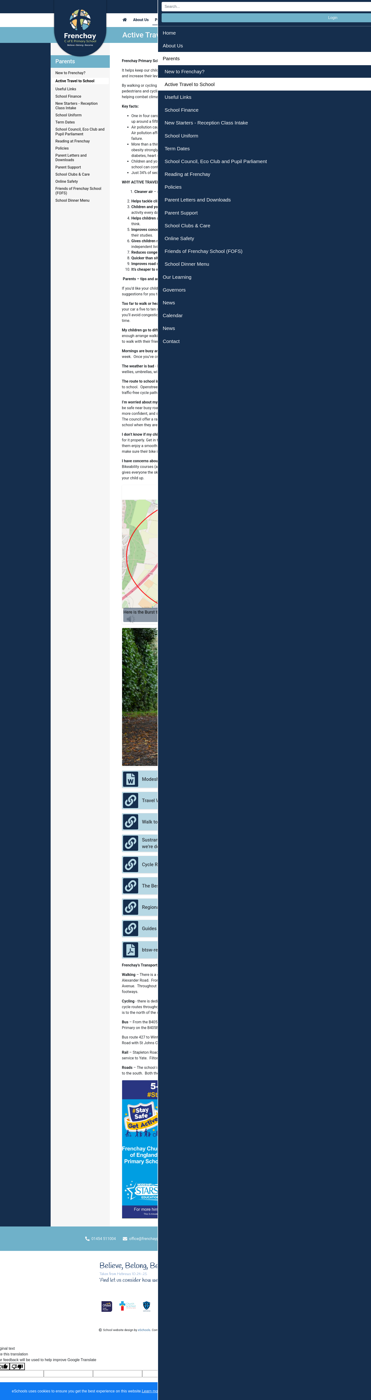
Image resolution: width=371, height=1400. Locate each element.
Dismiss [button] (275, 1391)
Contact (271, 20)
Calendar (235, 20)
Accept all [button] (340, 1391)
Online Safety (66, 181)
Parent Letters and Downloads (71, 157)
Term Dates (65, 122)
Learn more (151, 1391)
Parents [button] (161, 20)
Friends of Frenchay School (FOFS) (78, 190)
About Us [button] (141, 20)
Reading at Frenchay (72, 141)
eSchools (144, 1330)
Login (309, 6)
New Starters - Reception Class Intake (76, 105)
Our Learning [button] (185, 20)
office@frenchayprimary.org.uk (155, 1238)
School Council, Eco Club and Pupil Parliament (80, 131)
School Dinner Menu (72, 200)
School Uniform (68, 115)
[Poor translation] (17, 1366)
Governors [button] (211, 20)
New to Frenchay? (70, 73)
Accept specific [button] (302, 1391)
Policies (62, 148)
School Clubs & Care (72, 174)
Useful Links (65, 89)
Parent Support (68, 167)
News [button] (253, 20)
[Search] (260, 6)
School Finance (68, 96)
